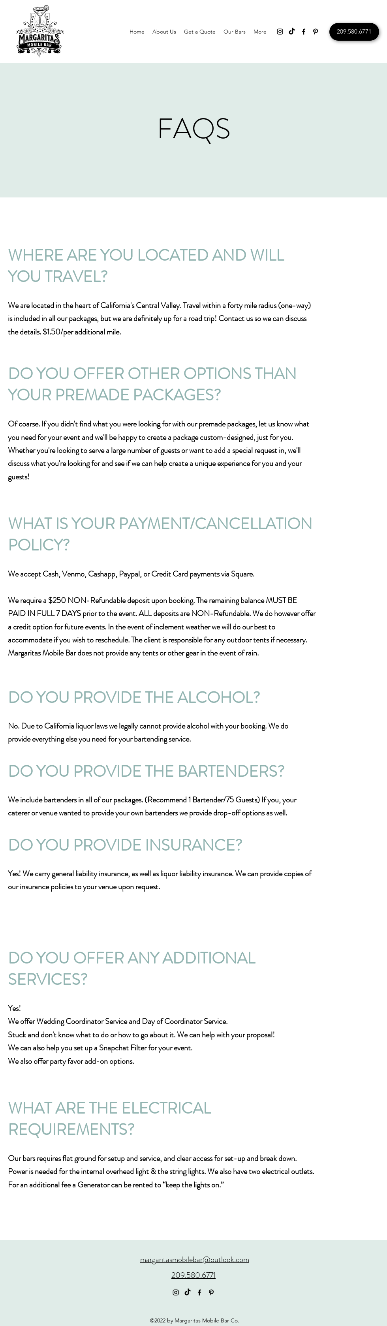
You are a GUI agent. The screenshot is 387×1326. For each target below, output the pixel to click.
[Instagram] (280, 32)
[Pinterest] (315, 32)
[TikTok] (292, 32)
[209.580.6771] (354, 32)
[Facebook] (304, 32)
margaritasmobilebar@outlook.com (194, 1259)
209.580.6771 (193, 1275)
